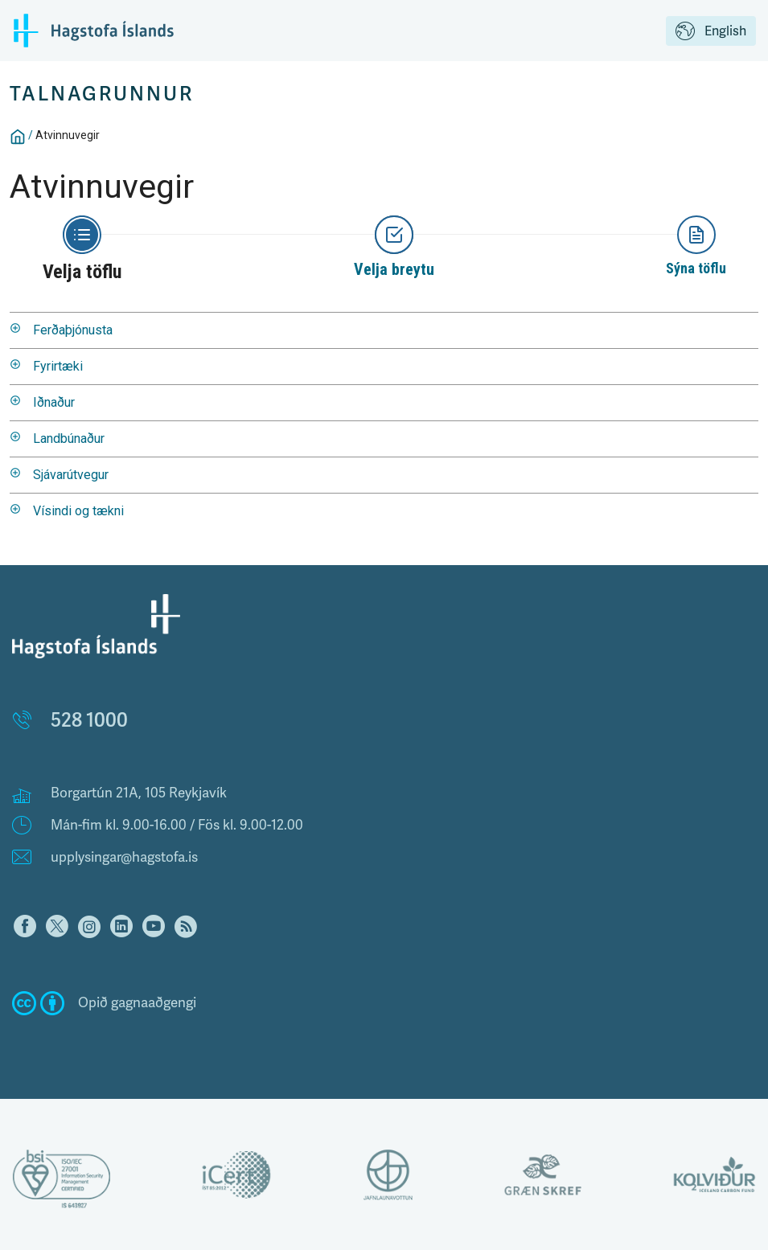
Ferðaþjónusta (73, 330)
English (711, 32)
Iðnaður (54, 402)
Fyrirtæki (58, 366)
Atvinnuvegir (67, 135)
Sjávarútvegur (71, 474)
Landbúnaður (69, 438)
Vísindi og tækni (78, 510)
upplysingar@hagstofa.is (124, 857)
